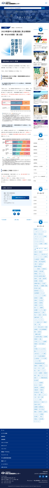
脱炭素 (40, 251)
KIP (41, 317)
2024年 (35, 200)
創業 (35, 375)
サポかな (35, 173)
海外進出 (35, 149)
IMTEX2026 (40, 234)
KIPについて (4, 445)
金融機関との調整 (44, 285)
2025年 (35, 197)
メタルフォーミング (37, 236)
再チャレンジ (41, 273)
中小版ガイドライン (37, 341)
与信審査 (40, 297)
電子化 (39, 370)
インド (40, 229)
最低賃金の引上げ (37, 312)
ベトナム (35, 319)
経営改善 (35, 271)
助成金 (40, 314)
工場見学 (45, 256)
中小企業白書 (36, 358)
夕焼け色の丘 (36, 353)
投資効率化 (44, 268)
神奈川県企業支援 (42, 261)
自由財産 (39, 331)
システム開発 (43, 353)
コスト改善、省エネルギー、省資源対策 (40, 249)
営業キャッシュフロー (42, 394)
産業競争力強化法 (37, 283)
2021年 (35, 210)
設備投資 (35, 153)
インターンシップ (37, 295)
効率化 (43, 312)
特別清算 (35, 416)
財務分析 (35, 300)
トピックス (3, 448)
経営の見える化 (37, 401)
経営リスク (36, 307)
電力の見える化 (44, 254)
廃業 (40, 278)
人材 (35, 356)
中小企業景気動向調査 (6, 458)
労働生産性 (36, 389)
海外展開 (35, 310)
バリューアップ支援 (37, 399)
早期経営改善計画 (44, 377)
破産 (46, 326)
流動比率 (41, 389)
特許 (39, 324)
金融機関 (40, 372)
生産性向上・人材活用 (38, 166)
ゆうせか (35, 246)
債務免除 (35, 343)
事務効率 (45, 372)
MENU (46, 3)
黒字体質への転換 (37, 288)
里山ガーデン (36, 351)
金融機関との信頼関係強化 (38, 406)
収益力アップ (44, 401)
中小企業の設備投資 (41, 356)
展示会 (35, 234)
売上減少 (43, 283)
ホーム (2, 430)
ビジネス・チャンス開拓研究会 (39, 177)
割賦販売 (40, 365)
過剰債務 (35, 329)
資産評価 (40, 302)
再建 (35, 331)
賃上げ (35, 314)
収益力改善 (41, 271)
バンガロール (36, 231)
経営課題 (35, 280)
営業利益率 (36, 387)
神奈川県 (44, 314)
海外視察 (40, 411)
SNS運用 (40, 243)
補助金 (35, 411)
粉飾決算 (35, 297)
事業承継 (35, 159)
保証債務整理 (36, 293)
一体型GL (41, 416)
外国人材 (35, 251)
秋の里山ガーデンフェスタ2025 (39, 348)
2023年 (35, 203)
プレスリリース (4, 454)
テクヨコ (35, 243)
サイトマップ (30, 480)
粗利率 (40, 385)
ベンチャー (36, 156)
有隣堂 (45, 243)
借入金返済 (36, 380)
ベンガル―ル (43, 231)
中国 (38, 397)
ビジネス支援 (4, 433)
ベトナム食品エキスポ (38, 322)
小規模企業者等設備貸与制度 (39, 363)
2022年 (35, 207)
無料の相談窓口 (42, 343)
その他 (35, 169)
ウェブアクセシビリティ (43, 482)
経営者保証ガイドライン (38, 290)
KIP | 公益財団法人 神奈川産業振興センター (10, 3)
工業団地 (45, 411)
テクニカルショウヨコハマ (38, 241)
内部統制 (35, 305)
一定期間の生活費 (37, 334)
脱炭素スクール (37, 254)
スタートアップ (44, 375)
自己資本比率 (36, 392)
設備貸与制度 (36, 317)
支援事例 (3, 439)
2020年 (35, 213)
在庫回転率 (42, 387)
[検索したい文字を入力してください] (22, 8)
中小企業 (43, 295)
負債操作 (35, 302)
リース (45, 365)
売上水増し (41, 300)
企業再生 (35, 163)
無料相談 (40, 280)
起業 (38, 375)
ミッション (36, 414)
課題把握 (35, 409)
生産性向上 (41, 264)
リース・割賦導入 (37, 268)
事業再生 (35, 273)
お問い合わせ (4, 467)
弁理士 (35, 324)
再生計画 (44, 278)
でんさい (43, 370)
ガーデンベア (43, 351)
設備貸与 (35, 365)
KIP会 (35, 180)
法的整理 (44, 341)
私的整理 (45, 336)
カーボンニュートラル (38, 256)
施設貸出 (3, 436)
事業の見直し (36, 285)
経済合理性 (41, 418)
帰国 (42, 397)
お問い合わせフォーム (20, 197)
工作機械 (44, 236)
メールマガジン (4, 464)
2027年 (35, 372)
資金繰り (35, 278)
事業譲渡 (35, 339)
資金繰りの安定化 (37, 404)
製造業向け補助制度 (37, 266)
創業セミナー (36, 377)
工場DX (35, 264)
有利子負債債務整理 (42, 329)
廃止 (35, 370)
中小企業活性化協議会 (38, 336)
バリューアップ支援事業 (38, 382)
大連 (35, 397)
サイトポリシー (45, 480)
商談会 (45, 322)
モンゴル (42, 293)
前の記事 (3, 219)
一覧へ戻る (16, 219)
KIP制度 (35, 261)
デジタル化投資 (43, 358)
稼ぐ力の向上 (41, 409)
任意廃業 (41, 414)
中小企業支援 (36, 259)
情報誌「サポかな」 (5, 451)
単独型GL (36, 418)
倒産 (35, 346)
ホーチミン (41, 319)
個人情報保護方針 (37, 480)
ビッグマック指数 (42, 310)
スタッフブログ (9, 11)
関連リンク (3, 461)
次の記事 (29, 219)
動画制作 (41, 307)
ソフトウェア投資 (37, 360)
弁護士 (40, 339)
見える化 (35, 385)
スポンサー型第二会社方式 (38, 326)
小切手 (43, 368)
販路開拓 (35, 146)
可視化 (35, 394)
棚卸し (42, 392)
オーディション (37, 421)
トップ (2, 11)
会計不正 (40, 305)
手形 (39, 368)
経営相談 (35, 143)
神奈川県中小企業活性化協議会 (39, 276)
